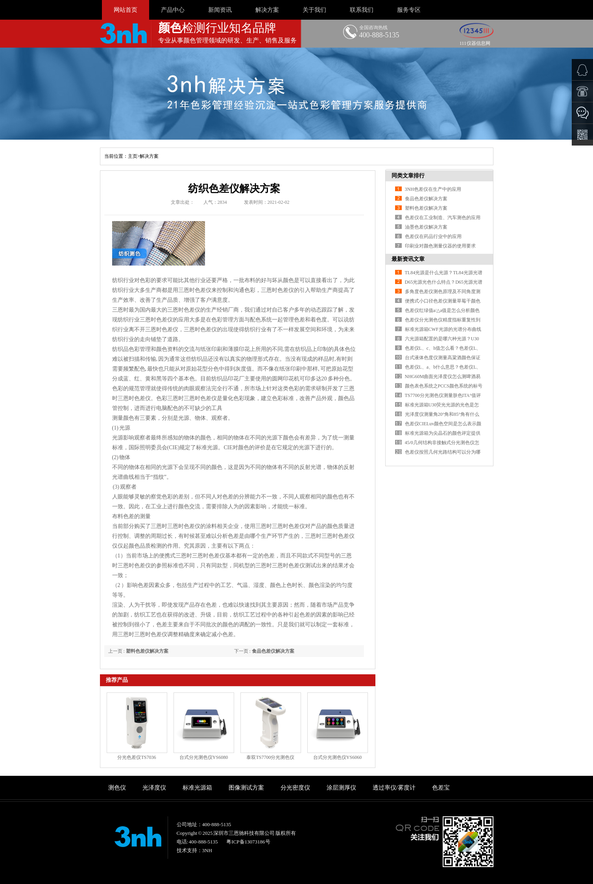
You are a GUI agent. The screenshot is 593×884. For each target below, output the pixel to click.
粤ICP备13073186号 (248, 842)
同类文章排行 (408, 176)
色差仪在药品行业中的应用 (433, 236)
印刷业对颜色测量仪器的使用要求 (440, 246)
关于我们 (314, 10)
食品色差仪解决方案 (273, 651)
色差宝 (441, 787)
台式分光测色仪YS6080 (203, 757)
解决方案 (267, 10)
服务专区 (409, 10)
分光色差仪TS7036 (136, 757)
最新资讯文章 (408, 259)
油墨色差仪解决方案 (426, 227)
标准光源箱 (197, 787)
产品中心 (173, 10)
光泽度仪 (154, 787)
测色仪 (117, 787)
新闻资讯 (220, 10)
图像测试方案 (246, 787)
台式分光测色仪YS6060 (337, 757)
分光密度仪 (295, 787)
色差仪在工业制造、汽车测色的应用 (442, 217)
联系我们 (361, 10)
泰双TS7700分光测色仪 (270, 757)
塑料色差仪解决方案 (147, 651)
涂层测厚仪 (341, 787)
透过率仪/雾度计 (394, 787)
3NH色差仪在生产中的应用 (433, 189)
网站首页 (125, 10)
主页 (132, 156)
